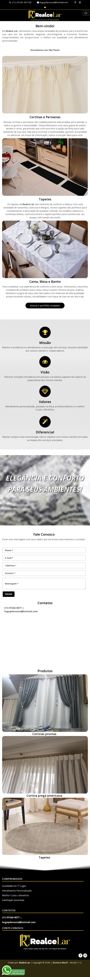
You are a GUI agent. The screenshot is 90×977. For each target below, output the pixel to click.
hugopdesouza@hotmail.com (54, 2)
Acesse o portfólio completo (45, 305)
